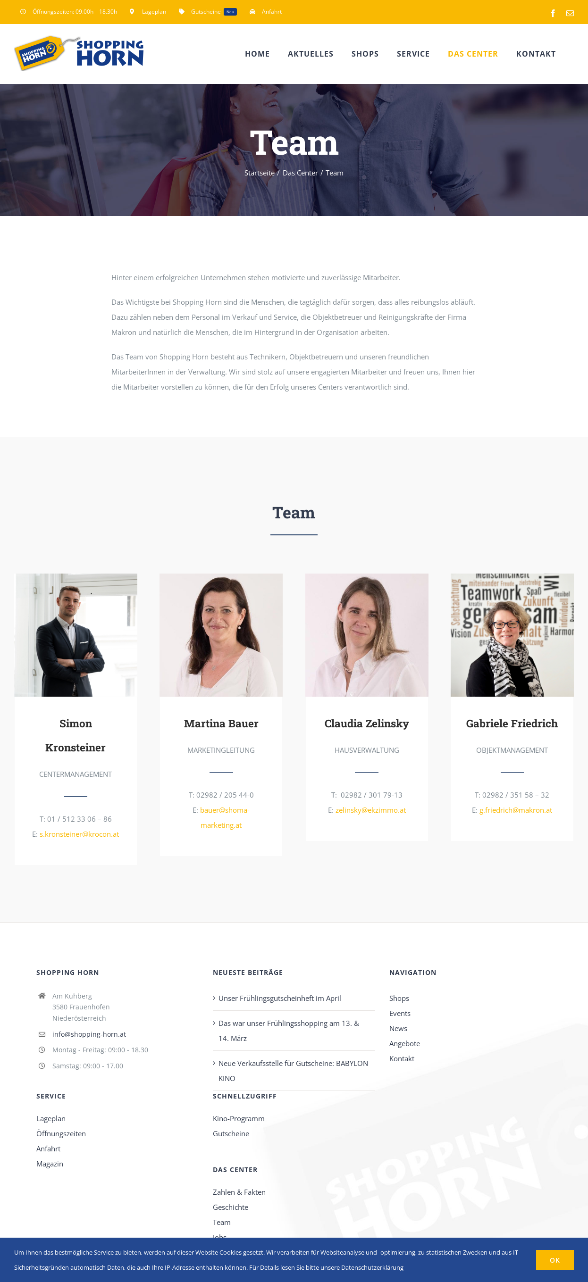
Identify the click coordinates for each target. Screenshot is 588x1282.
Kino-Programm (239, 1117)
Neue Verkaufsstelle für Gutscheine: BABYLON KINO (293, 1069)
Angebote (404, 1042)
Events (400, 1011)
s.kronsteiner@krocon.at (79, 832)
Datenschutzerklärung (372, 1267)
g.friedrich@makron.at (515, 809)
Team (222, 1220)
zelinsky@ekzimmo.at (371, 809)
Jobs (220, 1235)
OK (555, 1260)
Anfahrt (48, 1147)
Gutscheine (231, 1132)
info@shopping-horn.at (89, 1033)
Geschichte (230, 1205)
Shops (399, 996)
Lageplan (51, 1117)
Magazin (49, 1162)
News (398, 1027)
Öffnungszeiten (61, 1132)
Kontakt (401, 1057)
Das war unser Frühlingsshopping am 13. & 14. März (288, 1029)
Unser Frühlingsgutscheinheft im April (279, 996)
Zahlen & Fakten (239, 1190)
